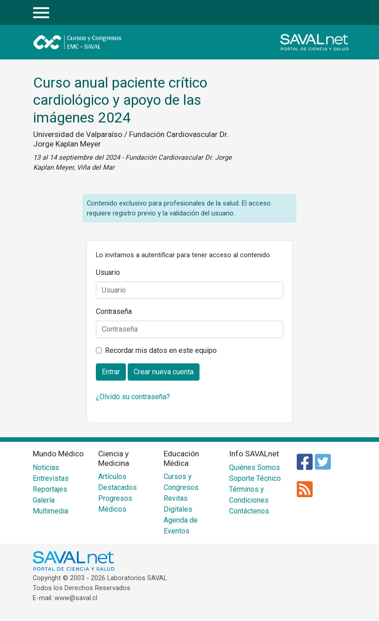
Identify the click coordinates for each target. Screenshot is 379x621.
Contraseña (114, 311)
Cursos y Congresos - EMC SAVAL (93, 42)
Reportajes (50, 489)
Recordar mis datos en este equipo (161, 350)
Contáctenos (249, 511)
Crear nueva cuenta (164, 371)
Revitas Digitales (178, 503)
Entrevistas (51, 478)
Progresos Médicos (115, 503)
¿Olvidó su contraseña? (133, 396)
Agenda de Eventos (181, 525)
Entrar (339, 13)
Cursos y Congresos (181, 482)
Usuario (108, 272)
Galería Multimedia (50, 505)
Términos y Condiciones (249, 494)
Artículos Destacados (117, 482)
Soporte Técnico (255, 478)
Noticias (46, 467)
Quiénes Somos (254, 467)
